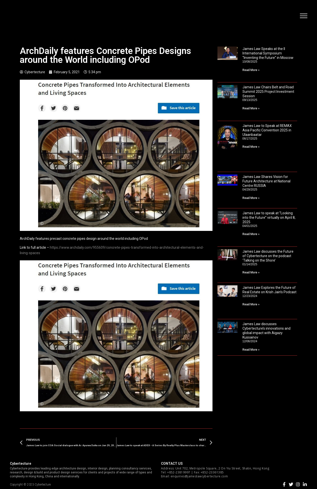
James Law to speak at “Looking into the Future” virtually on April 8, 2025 (268, 217)
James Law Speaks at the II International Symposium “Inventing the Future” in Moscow (267, 53)
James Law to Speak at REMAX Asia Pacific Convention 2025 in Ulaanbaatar (267, 130)
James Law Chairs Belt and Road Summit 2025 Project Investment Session (268, 91)
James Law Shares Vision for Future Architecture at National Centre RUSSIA (266, 181)
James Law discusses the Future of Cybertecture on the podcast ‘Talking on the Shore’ (267, 255)
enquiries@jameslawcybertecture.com (199, 476)
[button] (303, 16)
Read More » (251, 70)
